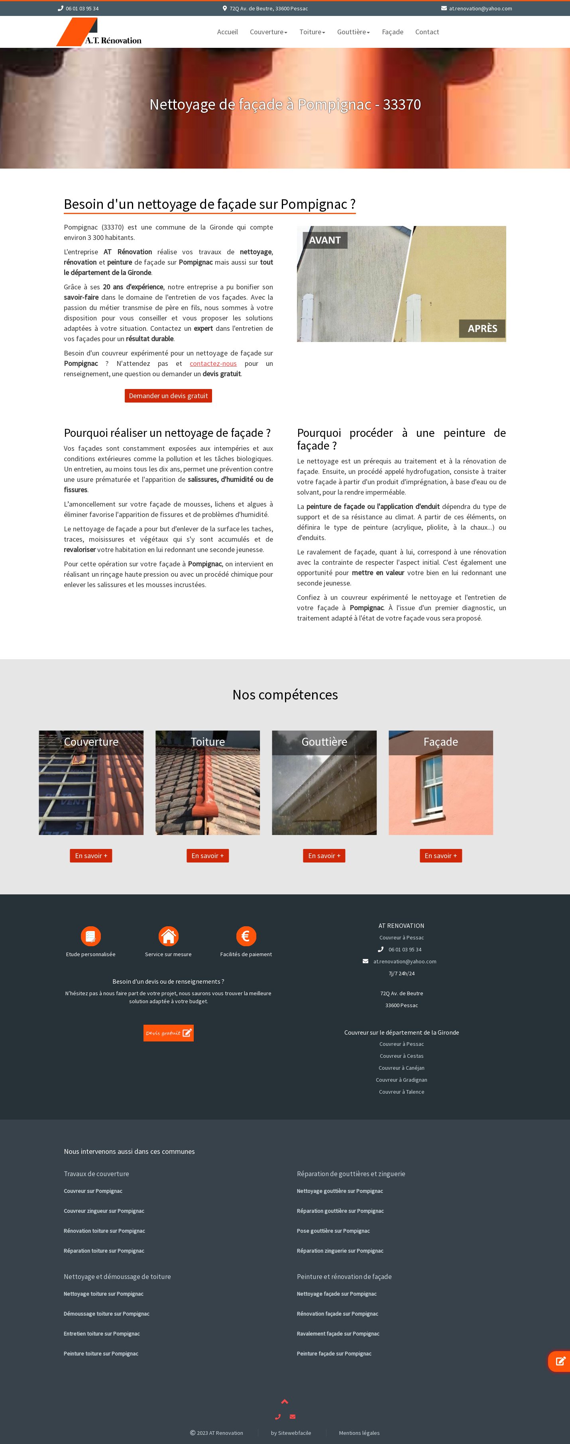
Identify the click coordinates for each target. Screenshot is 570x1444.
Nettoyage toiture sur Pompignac (103, 1293)
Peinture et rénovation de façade (344, 1276)
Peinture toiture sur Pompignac (101, 1353)
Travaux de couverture (96, 1173)
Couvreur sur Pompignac (93, 1190)
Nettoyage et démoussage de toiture (117, 1276)
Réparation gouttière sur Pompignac (340, 1210)
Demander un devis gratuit (168, 395)
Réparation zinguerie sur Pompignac (340, 1250)
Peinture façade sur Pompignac (334, 1353)
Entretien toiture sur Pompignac (102, 1333)
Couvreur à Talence (402, 1091)
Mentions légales (359, 1432)
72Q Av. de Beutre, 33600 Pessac (269, 8)
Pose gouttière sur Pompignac (333, 1230)
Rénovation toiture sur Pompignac (104, 1230)
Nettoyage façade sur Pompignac (337, 1293)
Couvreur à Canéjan (402, 1067)
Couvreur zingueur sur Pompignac (104, 1210)
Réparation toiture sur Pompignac (104, 1250)
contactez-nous (213, 363)
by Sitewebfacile (291, 1432)
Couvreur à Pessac (401, 937)
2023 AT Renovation (216, 1432)
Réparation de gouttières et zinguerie (351, 1173)
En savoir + (48, 855)
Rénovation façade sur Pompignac (337, 1313)
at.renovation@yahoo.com (480, 8)
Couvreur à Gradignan (401, 1079)
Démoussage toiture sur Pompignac (106, 1313)
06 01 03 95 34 (82, 8)
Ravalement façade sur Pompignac (338, 1333)
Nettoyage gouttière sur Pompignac (340, 1190)
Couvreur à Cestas (402, 1055)
